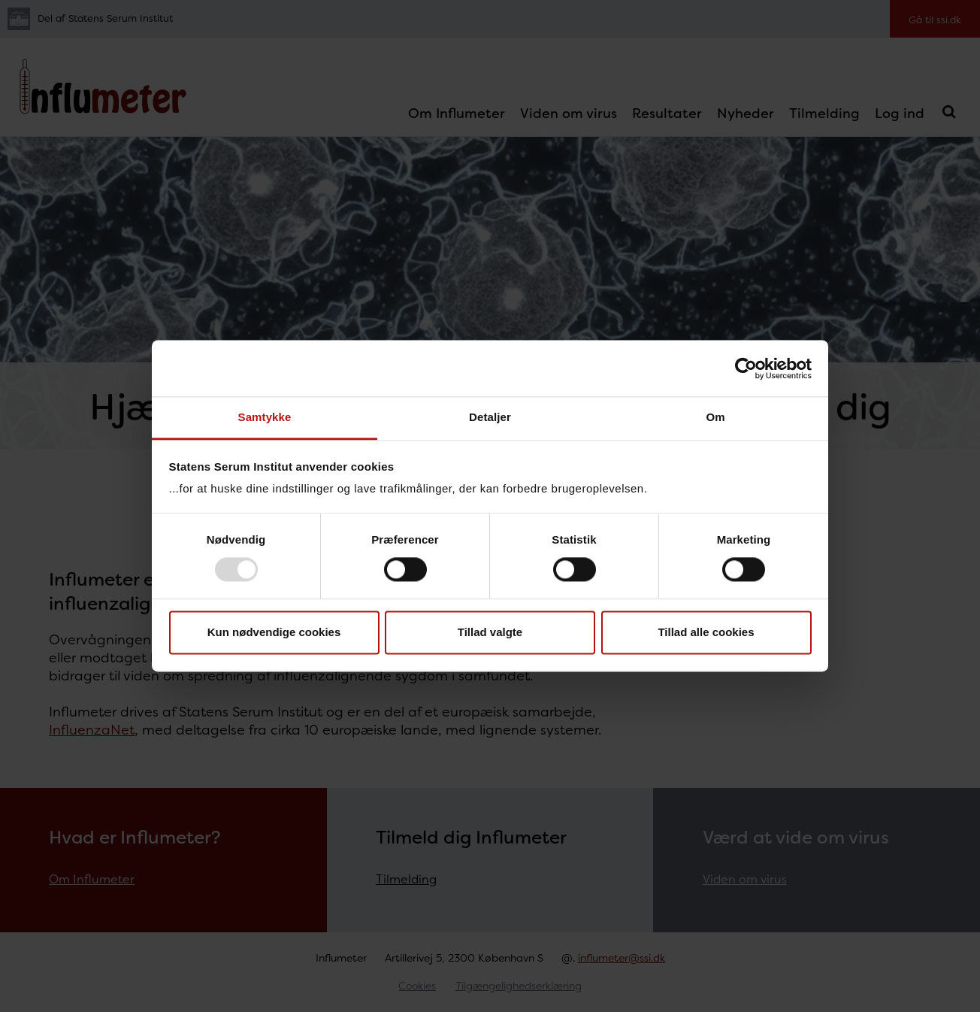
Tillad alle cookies (706, 632)
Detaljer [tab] (490, 417)
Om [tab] (715, 417)
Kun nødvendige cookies (274, 632)
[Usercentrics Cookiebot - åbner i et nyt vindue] (746, 368)
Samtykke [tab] (265, 417)
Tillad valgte (490, 632)
